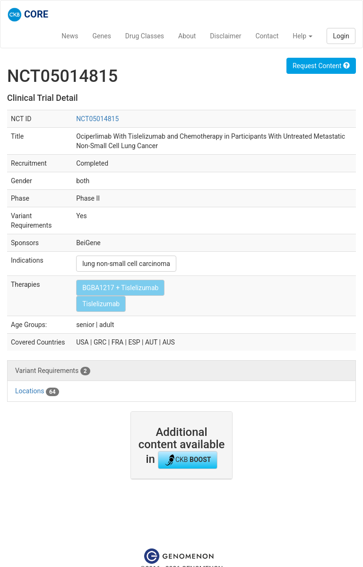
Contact (266, 36)
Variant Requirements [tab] (52, 371)
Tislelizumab (101, 304)
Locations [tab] (37, 391)
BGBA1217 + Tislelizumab (120, 288)
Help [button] (302, 36)
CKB (187, 460)
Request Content (321, 66)
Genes (102, 36)
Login (341, 36)
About (187, 36)
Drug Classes (144, 36)
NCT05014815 (97, 119)
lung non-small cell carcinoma (126, 263)
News (69, 36)
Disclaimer (225, 36)
